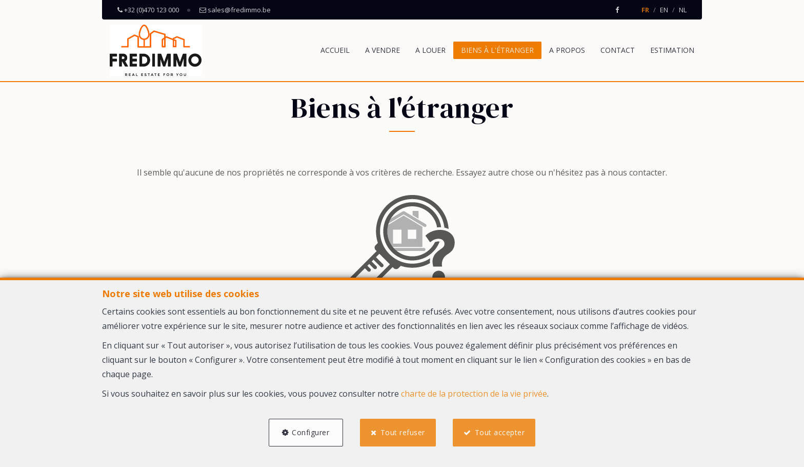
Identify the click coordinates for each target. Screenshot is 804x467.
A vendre (382, 50)
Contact (617, 50)
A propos (567, 50)
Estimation (672, 50)
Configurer (310, 432)
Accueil (335, 50)
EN (664, 9)
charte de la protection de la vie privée (474, 393)
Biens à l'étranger (497, 50)
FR (645, 9)
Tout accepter (500, 432)
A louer (430, 50)
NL (683, 9)
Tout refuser (402, 432)
